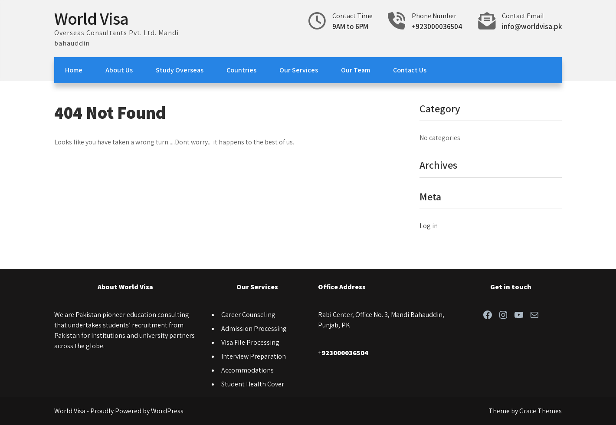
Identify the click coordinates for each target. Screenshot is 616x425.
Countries (241, 70)
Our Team (355, 70)
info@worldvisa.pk (532, 26)
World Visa (91, 18)
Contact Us (409, 70)
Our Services (298, 70)
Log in (428, 225)
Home (73, 70)
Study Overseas (179, 70)
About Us (119, 70)
